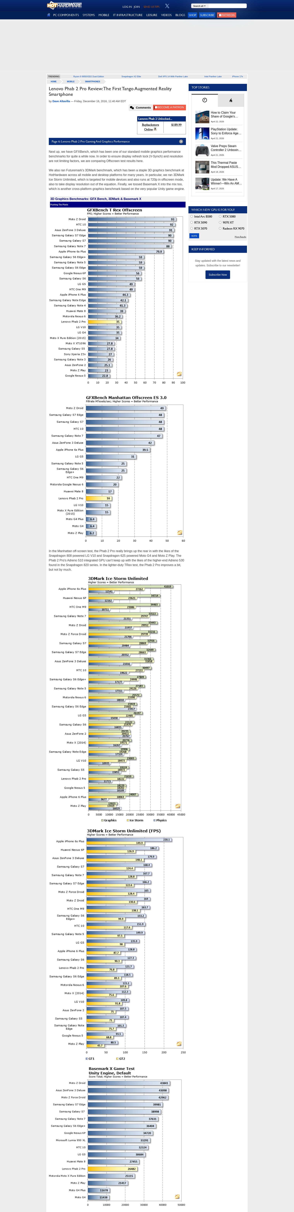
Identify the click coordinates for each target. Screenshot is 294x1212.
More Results (240, 237)
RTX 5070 (198, 228)
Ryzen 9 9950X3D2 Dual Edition (88, 76)
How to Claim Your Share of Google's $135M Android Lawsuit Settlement (223, 115)
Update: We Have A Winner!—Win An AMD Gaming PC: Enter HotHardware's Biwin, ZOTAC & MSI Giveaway (226, 182)
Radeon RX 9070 (231, 228)
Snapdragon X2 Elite (131, 76)
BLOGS (180, 15)
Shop (192, 15)
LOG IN (127, 6)
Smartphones (92, 82)
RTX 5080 (227, 216)
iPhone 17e (237, 76)
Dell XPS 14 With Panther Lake (173, 76)
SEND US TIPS (151, 6)
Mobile (71, 82)
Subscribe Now (218, 274)
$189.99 (176, 125)
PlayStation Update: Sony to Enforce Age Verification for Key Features (224, 131)
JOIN (137, 6)
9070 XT (226, 222)
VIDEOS (166, 15)
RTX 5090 (198, 222)
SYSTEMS (89, 15)
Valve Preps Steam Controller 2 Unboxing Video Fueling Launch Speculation (225, 148)
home (54, 82)
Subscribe (207, 15)
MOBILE (104, 15)
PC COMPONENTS (66, 15)
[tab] (205, 100)
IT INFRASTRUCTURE (128, 15)
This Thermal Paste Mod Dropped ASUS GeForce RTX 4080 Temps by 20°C (224, 165)
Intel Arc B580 (201, 216)
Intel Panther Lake (213, 76)
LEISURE (151, 15)
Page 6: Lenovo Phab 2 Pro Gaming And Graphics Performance (118, 141)
